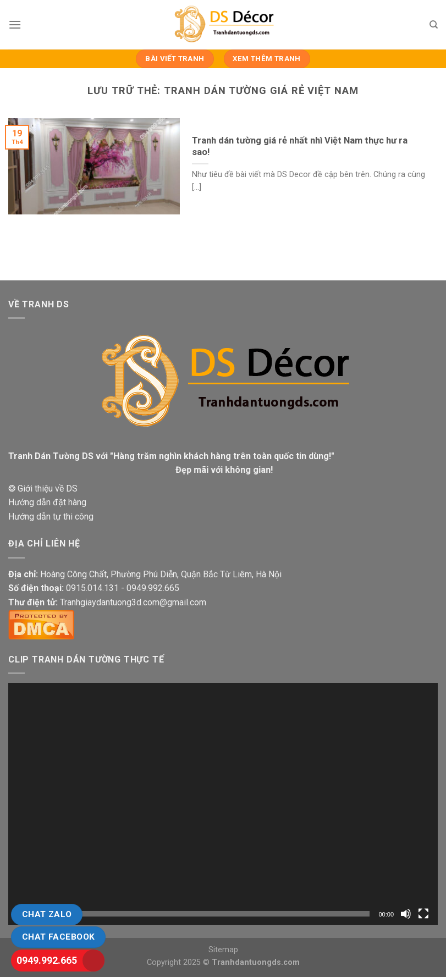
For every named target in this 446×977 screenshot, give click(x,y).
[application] (223, 803)
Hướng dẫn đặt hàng (47, 502)
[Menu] (14, 24)
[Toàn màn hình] (423, 913)
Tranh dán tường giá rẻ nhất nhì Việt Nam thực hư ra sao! (300, 146)
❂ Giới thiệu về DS (43, 488)
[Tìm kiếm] (434, 24)
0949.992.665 (46, 960)
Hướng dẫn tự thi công (50, 516)
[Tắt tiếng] (405, 913)
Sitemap (223, 949)
